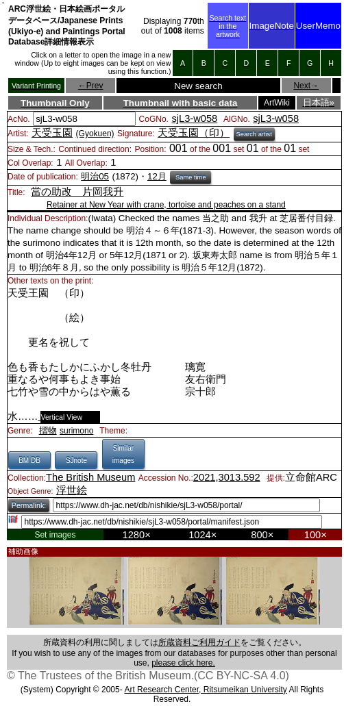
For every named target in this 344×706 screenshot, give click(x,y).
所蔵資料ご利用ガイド (199, 642)
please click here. (183, 663)
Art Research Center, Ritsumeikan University (205, 689)
